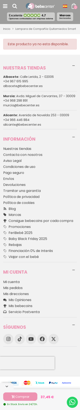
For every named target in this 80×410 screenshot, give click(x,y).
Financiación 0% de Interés (28, 250)
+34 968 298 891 (15, 100)
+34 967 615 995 (15, 81)
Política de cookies (19, 202)
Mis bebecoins (17, 306)
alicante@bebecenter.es (22, 124)
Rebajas (12, 244)
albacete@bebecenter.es (23, 86)
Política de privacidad (21, 196)
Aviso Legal (12, 160)
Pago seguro (13, 172)
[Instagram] (8, 339)
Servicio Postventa (21, 312)
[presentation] (27, 363)
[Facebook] (42, 339)
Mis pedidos (13, 287)
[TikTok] (20, 339)
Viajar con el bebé (21, 256)
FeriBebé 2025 (17, 232)
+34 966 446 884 (16, 120)
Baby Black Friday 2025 (25, 238)
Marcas (65, 17)
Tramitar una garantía (22, 190)
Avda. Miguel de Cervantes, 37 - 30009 (39, 96)
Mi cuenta (11, 281)
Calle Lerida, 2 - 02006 (28, 77)
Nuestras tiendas (17, 148)
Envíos (8, 178)
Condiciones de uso (19, 166)
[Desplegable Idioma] (65, 6)
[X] (53, 339)
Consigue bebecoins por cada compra (38, 220)
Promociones (17, 226)
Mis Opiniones (17, 300)
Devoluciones (14, 184)
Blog (9, 208)
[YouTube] (31, 339)
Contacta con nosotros (22, 154)
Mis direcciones (16, 293)
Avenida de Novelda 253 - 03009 (36, 115)
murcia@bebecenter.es (21, 105)
